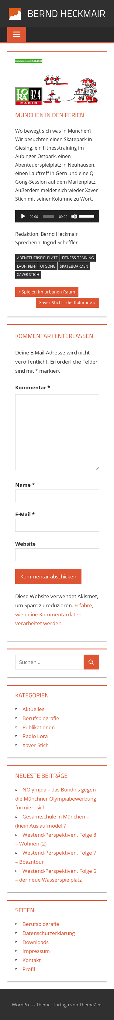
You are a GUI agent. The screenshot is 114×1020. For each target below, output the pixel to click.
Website (25, 543)
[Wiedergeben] (23, 216)
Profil (28, 969)
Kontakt (31, 960)
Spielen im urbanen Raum (48, 292)
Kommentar (32, 387)
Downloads (35, 942)
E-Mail (25, 514)
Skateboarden (74, 266)
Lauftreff (26, 266)
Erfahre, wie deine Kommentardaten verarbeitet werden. (54, 614)
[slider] (48, 216)
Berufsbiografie (40, 718)
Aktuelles (33, 709)
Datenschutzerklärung (48, 933)
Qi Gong (48, 266)
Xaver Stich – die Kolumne (65, 303)
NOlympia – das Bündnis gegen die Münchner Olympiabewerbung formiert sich (55, 798)
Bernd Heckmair (66, 13)
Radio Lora (35, 736)
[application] (57, 216)
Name (25, 484)
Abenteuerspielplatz (37, 257)
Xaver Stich (28, 274)
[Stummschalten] (74, 216)
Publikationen (38, 727)
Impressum (36, 950)
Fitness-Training (78, 257)
